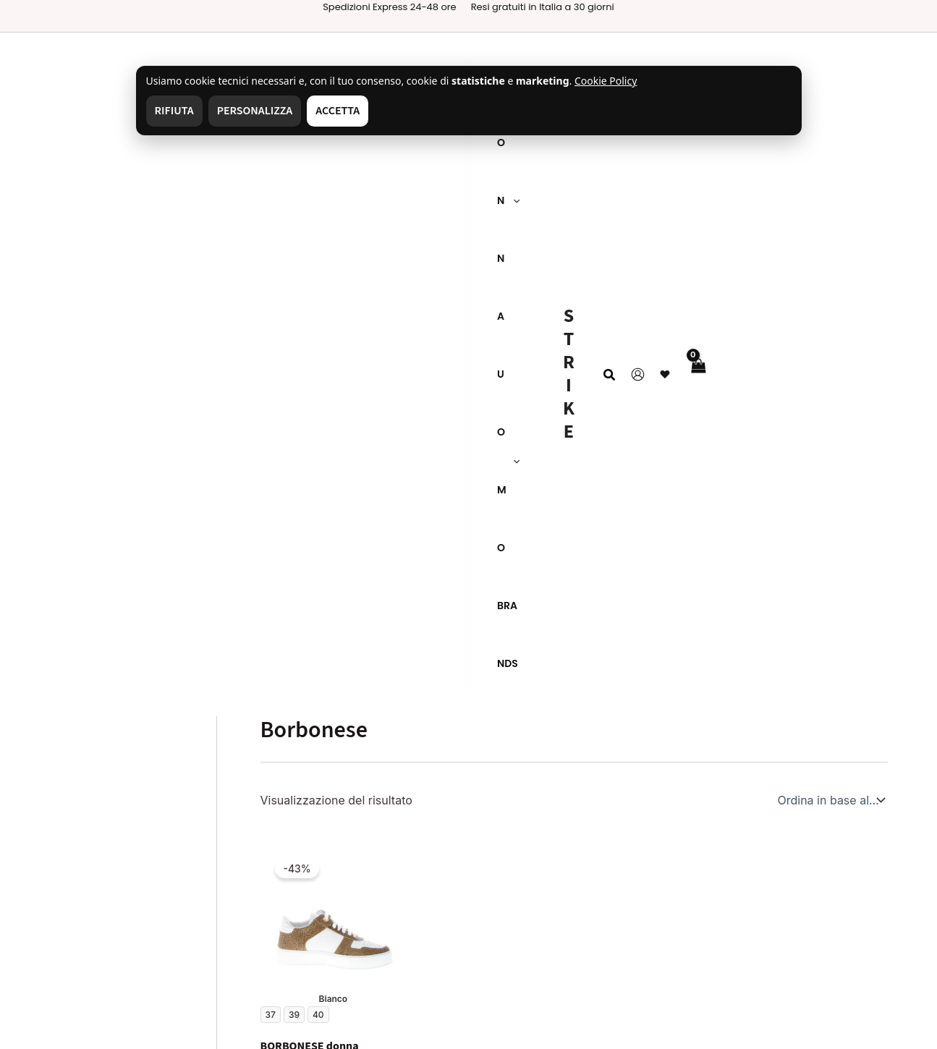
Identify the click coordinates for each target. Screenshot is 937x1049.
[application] (88, 61)
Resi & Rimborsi (258, 811)
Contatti (56, 811)
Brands (416, 819)
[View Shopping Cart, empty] (889, 61)
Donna (414, 801)
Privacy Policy (73, 837)
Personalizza (255, 55)
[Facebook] (630, 1021)
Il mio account (435, 838)
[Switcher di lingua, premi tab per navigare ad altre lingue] (610, 744)
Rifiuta (174, 55)
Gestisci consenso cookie (104, 913)
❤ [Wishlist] (855, 61)
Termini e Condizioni (90, 862)
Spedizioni (244, 786)
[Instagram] (534, 1021)
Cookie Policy (72, 888)
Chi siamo (61, 786)
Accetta (337, 55)
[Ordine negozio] (830, 221)
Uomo (413, 783)
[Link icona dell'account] (829, 61)
